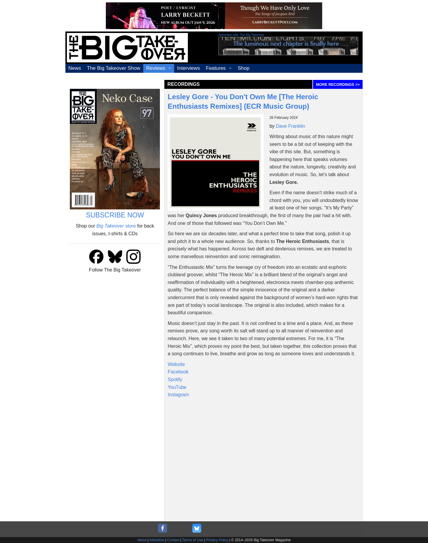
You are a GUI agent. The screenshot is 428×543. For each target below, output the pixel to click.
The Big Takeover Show (113, 68)
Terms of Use (192, 540)
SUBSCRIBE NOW (115, 215)
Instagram (178, 394)
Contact (173, 540)
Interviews (188, 68)
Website (176, 364)
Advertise (156, 540)
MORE (338, 84)
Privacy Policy (217, 540)
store (116, 225)
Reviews (155, 68)
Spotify (175, 379)
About (142, 540)
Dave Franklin (290, 126)
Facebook (178, 371)
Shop (244, 68)
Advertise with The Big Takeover (241, 35)
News (74, 68)
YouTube (177, 387)
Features (216, 68)
